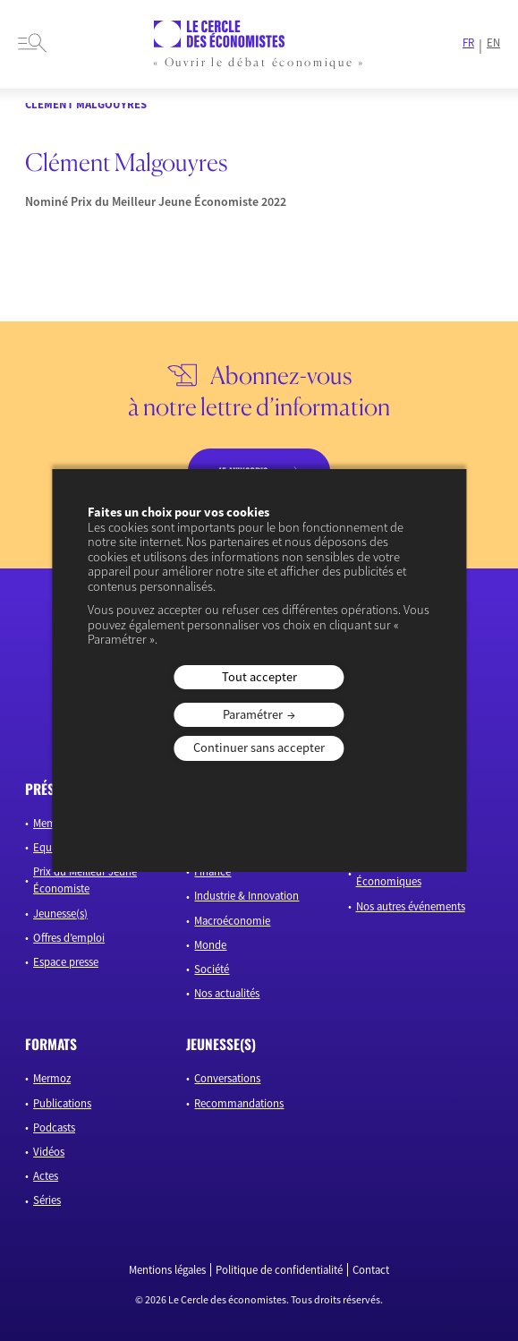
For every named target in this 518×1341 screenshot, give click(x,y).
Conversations (227, 1078)
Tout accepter (259, 677)
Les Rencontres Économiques (391, 872)
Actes (45, 1175)
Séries (47, 1199)
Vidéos (48, 1151)
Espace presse (65, 961)
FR (468, 42)
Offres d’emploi (69, 937)
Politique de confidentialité (279, 1270)
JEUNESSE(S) (221, 1044)
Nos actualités (226, 993)
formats (51, 1044)
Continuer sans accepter (259, 747)
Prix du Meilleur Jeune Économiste (85, 879)
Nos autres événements (410, 906)
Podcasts (54, 1127)
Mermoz (52, 1078)
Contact (370, 1270)
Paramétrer (253, 714)
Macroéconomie (232, 920)
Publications (62, 1103)
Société (211, 968)
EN (493, 42)
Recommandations (239, 1103)
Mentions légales (167, 1270)
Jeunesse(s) (60, 913)
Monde (210, 944)
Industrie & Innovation (246, 895)
